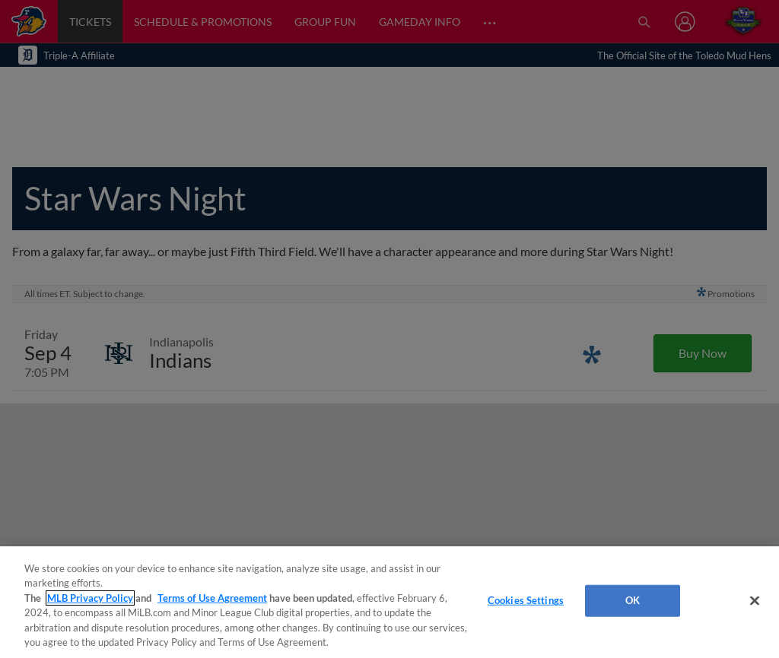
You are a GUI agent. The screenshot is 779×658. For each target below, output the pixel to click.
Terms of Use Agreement (212, 598)
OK (632, 600)
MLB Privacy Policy (90, 598)
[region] (389, 602)
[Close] (754, 601)
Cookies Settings (526, 600)
